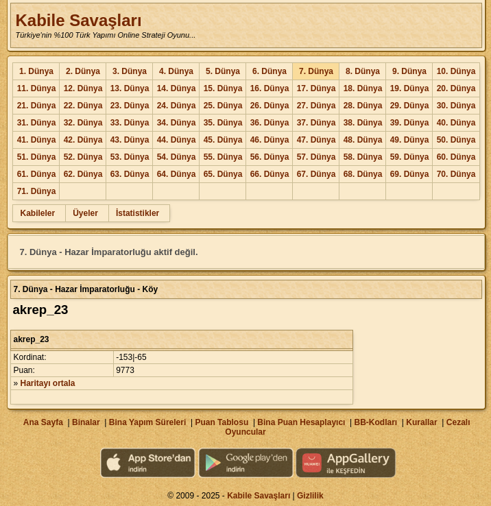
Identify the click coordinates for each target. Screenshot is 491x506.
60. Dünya (456, 157)
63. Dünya (129, 174)
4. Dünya (176, 71)
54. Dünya (176, 157)
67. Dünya (316, 174)
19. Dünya (409, 88)
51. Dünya (36, 157)
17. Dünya (316, 88)
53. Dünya (129, 157)
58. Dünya (363, 157)
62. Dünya (83, 174)
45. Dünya (223, 140)
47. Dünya (316, 140)
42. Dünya (83, 140)
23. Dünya (129, 105)
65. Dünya (223, 174)
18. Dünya (363, 88)
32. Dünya (83, 123)
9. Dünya (409, 71)
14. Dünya (176, 88)
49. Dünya (409, 140)
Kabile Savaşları (78, 20)
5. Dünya (223, 71)
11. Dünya (36, 88)
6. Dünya (269, 71)
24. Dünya (176, 105)
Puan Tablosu (221, 422)
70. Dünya (456, 174)
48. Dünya (363, 140)
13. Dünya (129, 88)
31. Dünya (36, 123)
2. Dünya (83, 71)
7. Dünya (316, 71)
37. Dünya (316, 123)
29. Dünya (409, 105)
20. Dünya (456, 88)
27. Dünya (316, 105)
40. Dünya (456, 123)
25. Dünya (223, 105)
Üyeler (85, 213)
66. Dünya (269, 174)
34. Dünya (176, 123)
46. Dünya (269, 140)
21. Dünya (36, 105)
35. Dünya (223, 123)
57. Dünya (316, 157)
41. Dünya (36, 140)
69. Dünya (409, 174)
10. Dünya (456, 71)
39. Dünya (409, 123)
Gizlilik (310, 496)
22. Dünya (83, 105)
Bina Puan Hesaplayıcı (301, 422)
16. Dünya (269, 88)
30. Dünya (456, 105)
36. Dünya (269, 123)
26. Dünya (269, 105)
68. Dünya (363, 174)
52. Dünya (83, 157)
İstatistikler (137, 213)
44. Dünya (176, 140)
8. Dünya (363, 71)
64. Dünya (176, 174)
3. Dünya (129, 71)
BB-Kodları (376, 422)
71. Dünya (36, 191)
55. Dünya (223, 157)
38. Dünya (363, 123)
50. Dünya (456, 140)
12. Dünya (83, 88)
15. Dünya (223, 88)
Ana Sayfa (43, 422)
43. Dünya (129, 140)
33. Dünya (129, 123)
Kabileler (37, 213)
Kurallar (421, 422)
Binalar (86, 422)
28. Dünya (363, 105)
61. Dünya (36, 174)
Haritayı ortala (48, 383)
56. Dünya (269, 157)
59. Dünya (409, 157)
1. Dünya (36, 71)
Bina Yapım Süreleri (148, 422)
